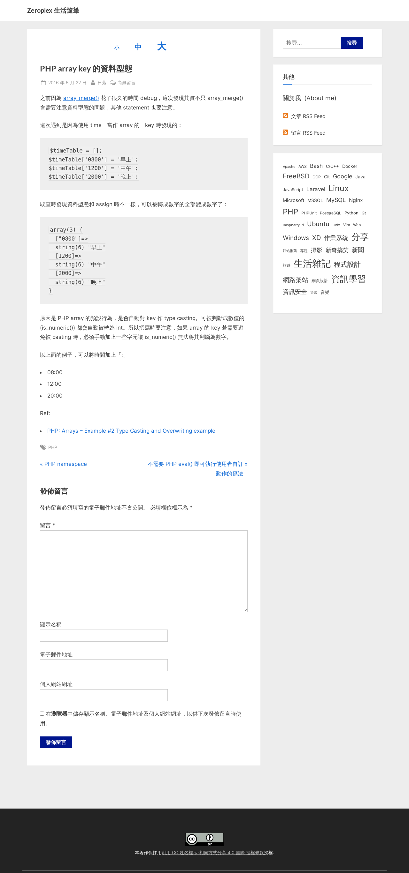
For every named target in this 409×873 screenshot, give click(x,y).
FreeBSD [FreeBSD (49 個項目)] (296, 176)
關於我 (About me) (309, 98)
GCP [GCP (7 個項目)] (317, 177)
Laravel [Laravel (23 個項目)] (315, 189)
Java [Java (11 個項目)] (360, 176)
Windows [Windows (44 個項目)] (296, 238)
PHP (52, 447)
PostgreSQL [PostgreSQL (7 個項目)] (330, 213)
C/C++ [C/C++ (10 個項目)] (332, 166)
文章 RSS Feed (304, 116)
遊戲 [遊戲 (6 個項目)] (313, 292)
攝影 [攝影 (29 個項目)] (316, 250)
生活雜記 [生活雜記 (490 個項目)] (312, 263)
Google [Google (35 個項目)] (342, 176)
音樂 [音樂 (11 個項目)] (324, 292)
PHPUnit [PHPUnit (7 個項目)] (309, 213)
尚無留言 (126, 82)
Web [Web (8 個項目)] (357, 224)
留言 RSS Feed (304, 133)
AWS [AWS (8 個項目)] (302, 166)
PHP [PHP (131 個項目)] (290, 211)
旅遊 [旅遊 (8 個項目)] (286, 265)
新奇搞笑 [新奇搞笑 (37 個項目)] (337, 249)
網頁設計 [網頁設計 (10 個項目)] (320, 280)
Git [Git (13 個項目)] (327, 176)
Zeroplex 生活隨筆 (53, 10)
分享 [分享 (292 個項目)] (360, 237)
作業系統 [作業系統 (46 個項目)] (336, 238)
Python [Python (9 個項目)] (351, 213)
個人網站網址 (56, 684)
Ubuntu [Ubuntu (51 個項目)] (318, 224)
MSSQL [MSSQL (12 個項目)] (315, 200)
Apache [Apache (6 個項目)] (289, 166)
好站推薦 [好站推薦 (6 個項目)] (290, 251)
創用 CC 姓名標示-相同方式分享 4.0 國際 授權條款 (213, 852)
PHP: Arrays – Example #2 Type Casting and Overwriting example (131, 431)
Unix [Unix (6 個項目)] (336, 225)
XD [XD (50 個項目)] (316, 238)
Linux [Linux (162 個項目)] (338, 188)
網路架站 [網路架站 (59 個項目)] (295, 280)
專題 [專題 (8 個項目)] (304, 250)
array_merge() (81, 98)
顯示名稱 (51, 624)
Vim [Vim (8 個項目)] (346, 224)
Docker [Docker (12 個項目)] (349, 166)
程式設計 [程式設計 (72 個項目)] (347, 264)
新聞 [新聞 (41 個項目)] (358, 250)
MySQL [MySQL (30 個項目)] (336, 200)
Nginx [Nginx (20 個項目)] (356, 200)
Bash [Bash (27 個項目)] (316, 165)
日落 (101, 81)
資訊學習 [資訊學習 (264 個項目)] (348, 279)
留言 (47, 525)
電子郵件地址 (56, 654)
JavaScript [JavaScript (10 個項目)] (293, 189)
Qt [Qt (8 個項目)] (364, 213)
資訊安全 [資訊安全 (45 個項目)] (295, 291)
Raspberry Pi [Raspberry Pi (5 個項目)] (293, 225)
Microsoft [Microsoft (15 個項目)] (293, 200)
